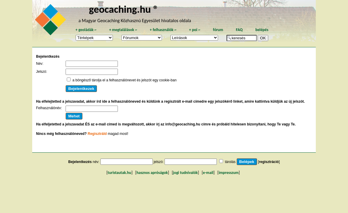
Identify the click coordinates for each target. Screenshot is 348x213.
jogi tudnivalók (185, 172)
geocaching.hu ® (124, 9)
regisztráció (269, 162)
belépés (261, 29)
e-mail (208, 172)
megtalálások (123, 29)
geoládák (85, 29)
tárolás (230, 162)
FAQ (239, 29)
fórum (218, 29)
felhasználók (163, 29)
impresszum (229, 172)
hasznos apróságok (152, 172)
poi (194, 29)
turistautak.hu (119, 172)
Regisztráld (97, 134)
